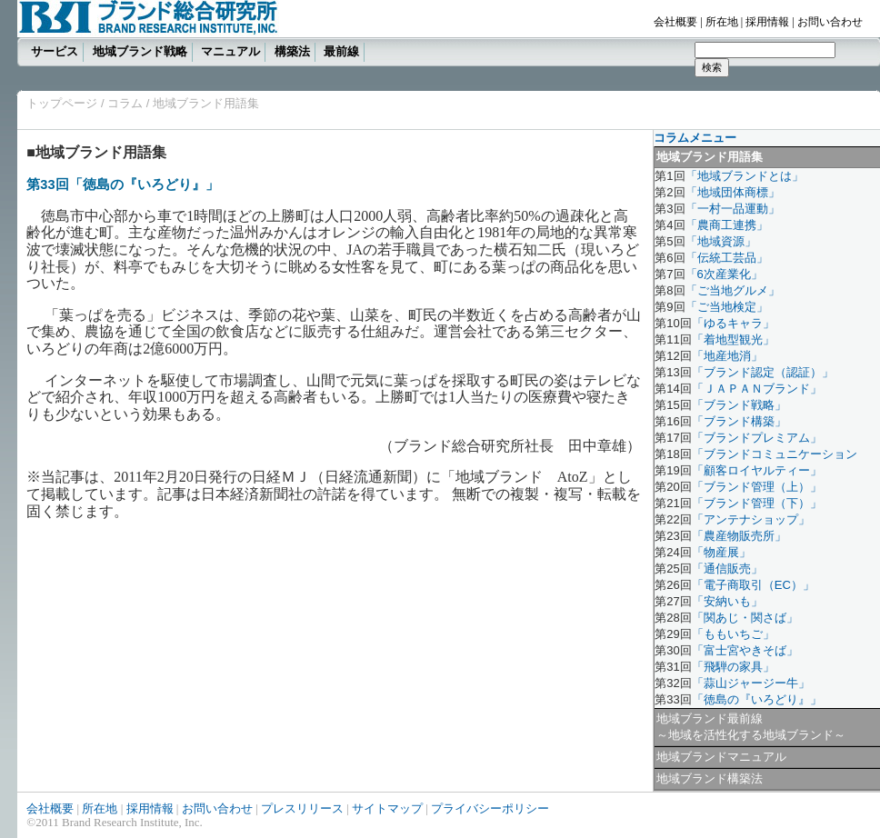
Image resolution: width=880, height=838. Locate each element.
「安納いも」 (727, 601)
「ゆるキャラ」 (733, 323)
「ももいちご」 (733, 634)
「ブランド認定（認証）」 (763, 372)
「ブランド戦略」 (739, 405)
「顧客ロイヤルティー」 (757, 470)
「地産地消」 (727, 356)
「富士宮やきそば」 (745, 650)
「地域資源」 (720, 241)
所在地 (721, 21)
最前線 (341, 51)
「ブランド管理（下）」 (757, 503)
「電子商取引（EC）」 (753, 585)
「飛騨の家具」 (733, 666)
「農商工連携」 (726, 225)
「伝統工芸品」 (726, 257)
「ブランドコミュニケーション (774, 454)
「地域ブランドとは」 (744, 176)
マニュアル (230, 51)
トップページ (61, 103)
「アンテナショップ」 (751, 519)
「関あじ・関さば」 (745, 617)
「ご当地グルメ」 (732, 290)
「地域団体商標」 (732, 192)
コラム (124, 103)
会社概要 (675, 21)
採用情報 (767, 21)
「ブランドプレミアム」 (757, 437)
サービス (54, 51)
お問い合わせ (830, 21)
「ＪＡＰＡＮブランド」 (757, 388)
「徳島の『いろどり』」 (757, 699)
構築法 (292, 51)
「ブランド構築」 (739, 421)
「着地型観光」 (733, 339)
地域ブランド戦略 (140, 51)
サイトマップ (387, 808)
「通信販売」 (727, 568)
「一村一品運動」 (732, 208)
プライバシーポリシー (490, 808)
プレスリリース (302, 808)
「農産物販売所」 (739, 536)
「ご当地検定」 (726, 307)
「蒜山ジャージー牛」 (751, 683)
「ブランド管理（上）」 (757, 487)
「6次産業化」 (724, 274)
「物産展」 (721, 552)
